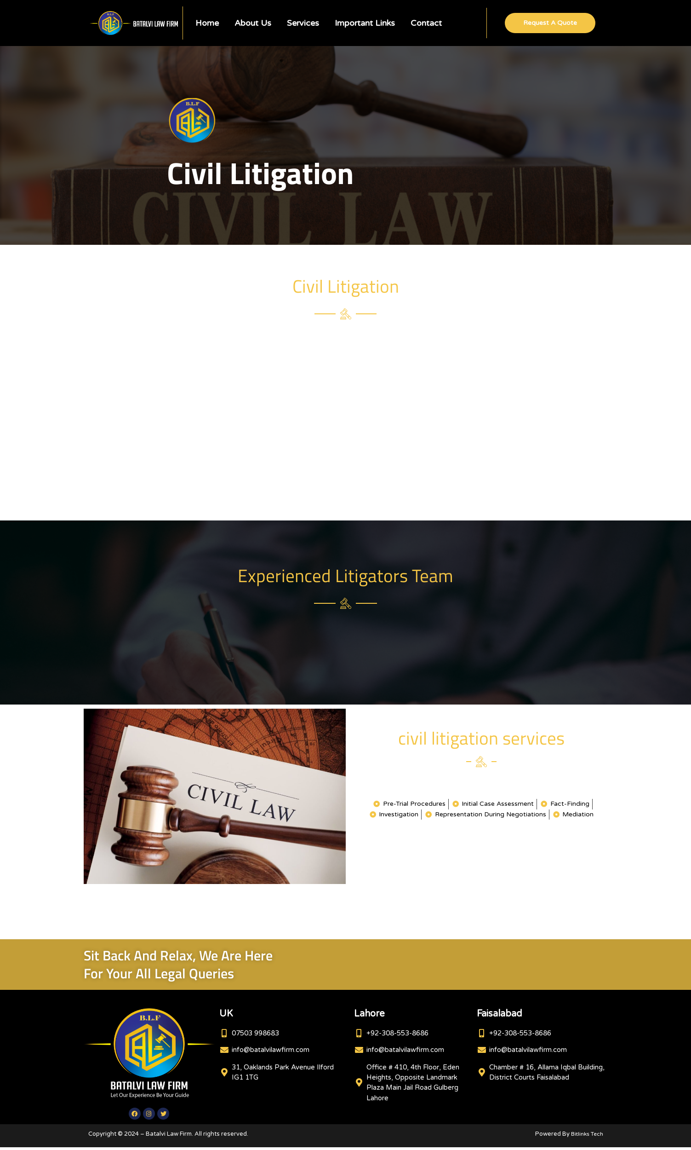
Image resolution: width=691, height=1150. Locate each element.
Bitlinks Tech (585, 1136)
